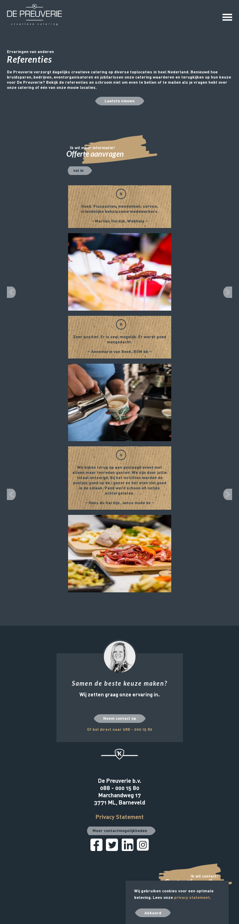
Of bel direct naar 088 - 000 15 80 (119, 729)
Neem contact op (119, 718)
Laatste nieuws (120, 100)
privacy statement (192, 897)
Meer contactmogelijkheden (120, 830)
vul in (78, 170)
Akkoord (152, 912)
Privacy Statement (120, 816)
